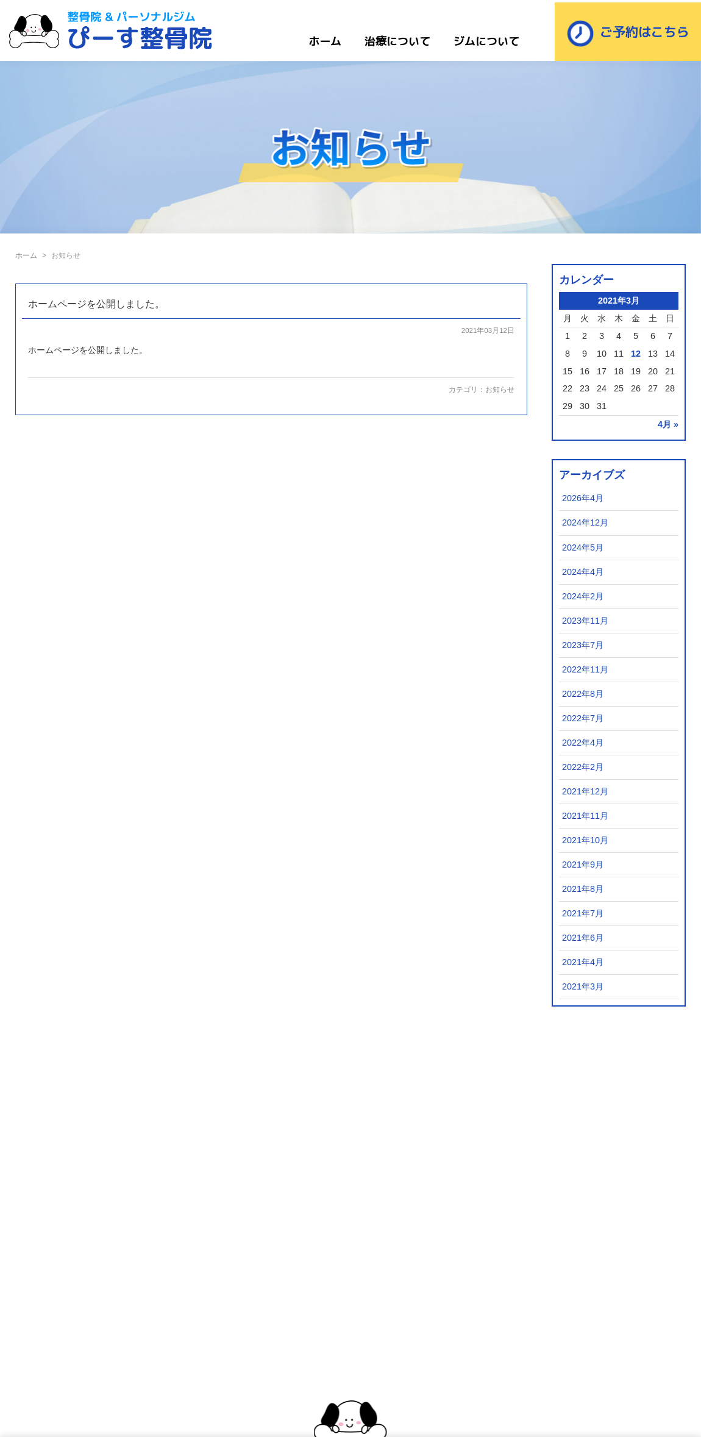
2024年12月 (585, 522)
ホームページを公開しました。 (96, 304)
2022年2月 (582, 767)
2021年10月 (585, 840)
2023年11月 (585, 621)
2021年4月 (582, 962)
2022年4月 (582, 742)
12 (636, 353)
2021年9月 (582, 864)
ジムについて (486, 41)
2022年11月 (585, 669)
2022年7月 (582, 718)
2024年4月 (582, 572)
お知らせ (499, 389)
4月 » (668, 424)
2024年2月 (582, 596)
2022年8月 (582, 694)
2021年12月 (585, 791)
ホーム (324, 41)
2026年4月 (582, 498)
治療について (397, 41)
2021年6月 (582, 938)
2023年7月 (582, 645)
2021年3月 (582, 986)
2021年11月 (585, 816)
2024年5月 (582, 547)
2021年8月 (582, 889)
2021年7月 (582, 913)
